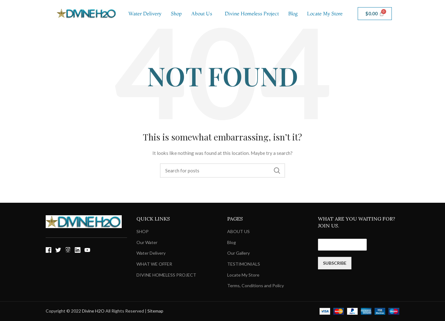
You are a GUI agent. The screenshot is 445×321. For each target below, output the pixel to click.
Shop (176, 13)
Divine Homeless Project (252, 13)
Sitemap (155, 310)
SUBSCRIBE (334, 263)
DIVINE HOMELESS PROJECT (166, 275)
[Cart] (375, 13)
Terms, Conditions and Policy (255, 285)
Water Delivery (144, 13)
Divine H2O (93, 310)
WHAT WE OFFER (154, 264)
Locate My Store (325, 13)
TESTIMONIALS (243, 264)
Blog (293, 13)
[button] (203, 13)
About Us (201, 13)
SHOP (142, 231)
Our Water (146, 242)
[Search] (222, 170)
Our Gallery (238, 253)
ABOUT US (238, 231)
